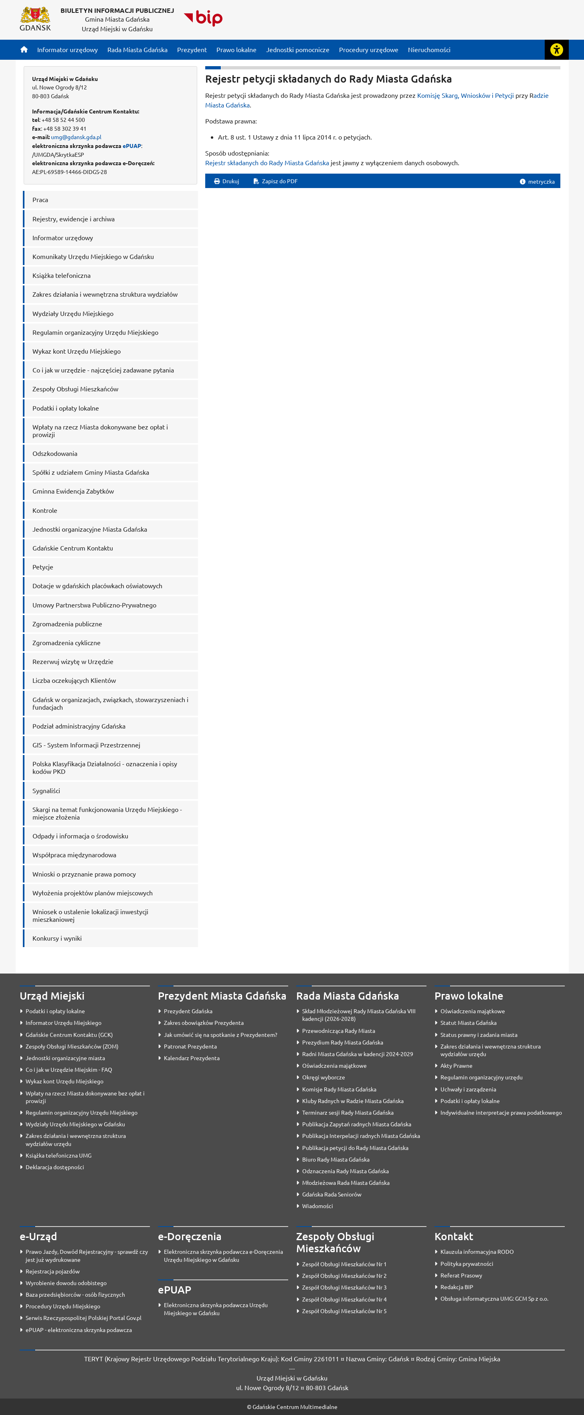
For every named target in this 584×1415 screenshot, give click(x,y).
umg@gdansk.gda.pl (76, 136)
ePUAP (132, 145)
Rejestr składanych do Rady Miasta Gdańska (267, 162)
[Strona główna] (24, 49)
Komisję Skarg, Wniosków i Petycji (465, 95)
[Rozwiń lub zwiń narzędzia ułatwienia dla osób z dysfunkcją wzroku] (557, 50)
